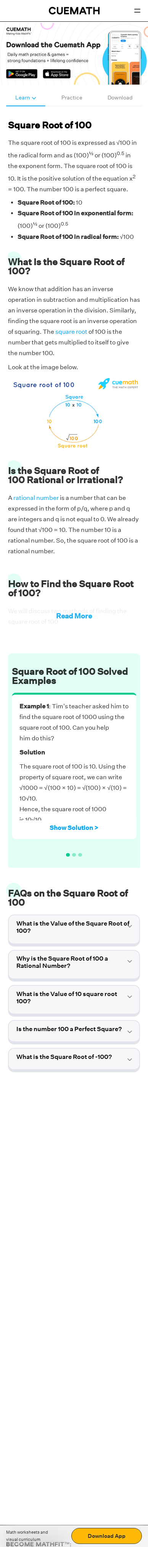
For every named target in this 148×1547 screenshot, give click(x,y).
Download (120, 97)
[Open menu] (137, 10)
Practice (71, 97)
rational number (36, 497)
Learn (25, 97)
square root (71, 331)
